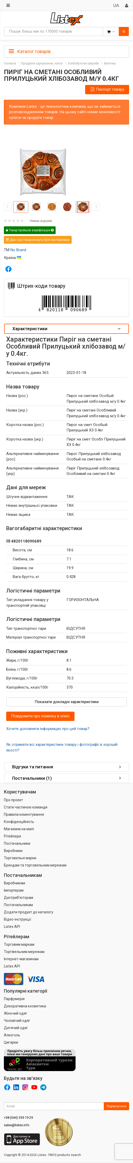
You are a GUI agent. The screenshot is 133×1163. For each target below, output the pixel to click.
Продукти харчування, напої (42, 63)
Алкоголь (12, 1035)
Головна (10, 63)
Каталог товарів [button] (30, 51)
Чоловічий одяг (17, 1020)
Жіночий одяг (15, 1013)
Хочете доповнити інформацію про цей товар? (48, 728)
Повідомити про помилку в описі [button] (40, 716)
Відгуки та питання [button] (66, 766)
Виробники (13, 851)
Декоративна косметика (25, 1006)
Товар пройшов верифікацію (30, 230)
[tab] (66, 51)
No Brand (18, 250)
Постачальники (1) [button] (66, 778)
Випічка (110, 63)
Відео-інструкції (17, 919)
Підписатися (116, 1106)
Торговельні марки (20, 858)
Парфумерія (14, 999)
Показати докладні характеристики (67, 701)
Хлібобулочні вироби (83, 63)
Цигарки (11, 1042)
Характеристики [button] (66, 328)
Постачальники (17, 843)
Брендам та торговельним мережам (35, 865)
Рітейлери (12, 836)
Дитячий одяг (16, 1028)
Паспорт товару (107, 89)
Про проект (13, 800)
